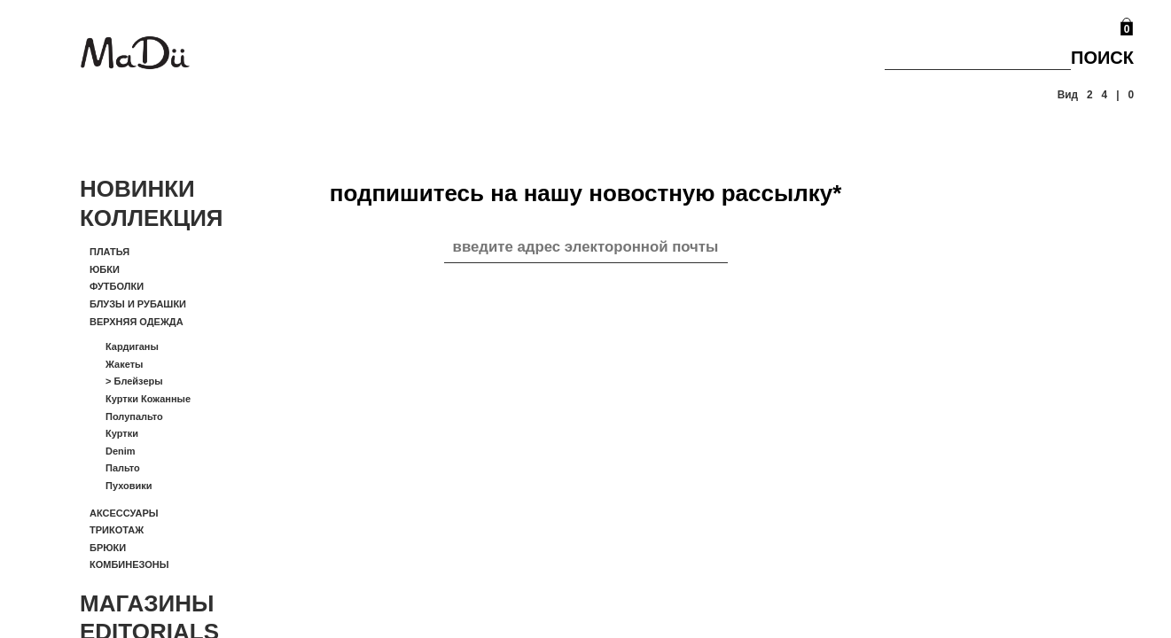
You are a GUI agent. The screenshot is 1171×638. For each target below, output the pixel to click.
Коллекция (151, 218)
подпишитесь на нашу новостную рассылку (586, 193)
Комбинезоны (129, 564)
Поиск (1102, 57)
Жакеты (124, 364)
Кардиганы (132, 346)
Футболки (117, 286)
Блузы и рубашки (138, 304)
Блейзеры (134, 381)
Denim (120, 451)
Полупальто (134, 416)
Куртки (121, 433)
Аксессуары (124, 513)
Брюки (108, 547)
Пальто (122, 468)
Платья (109, 251)
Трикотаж (117, 530)
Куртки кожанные (148, 398)
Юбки (105, 269)
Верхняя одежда (136, 321)
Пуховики (128, 485)
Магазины (147, 603)
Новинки (137, 188)
